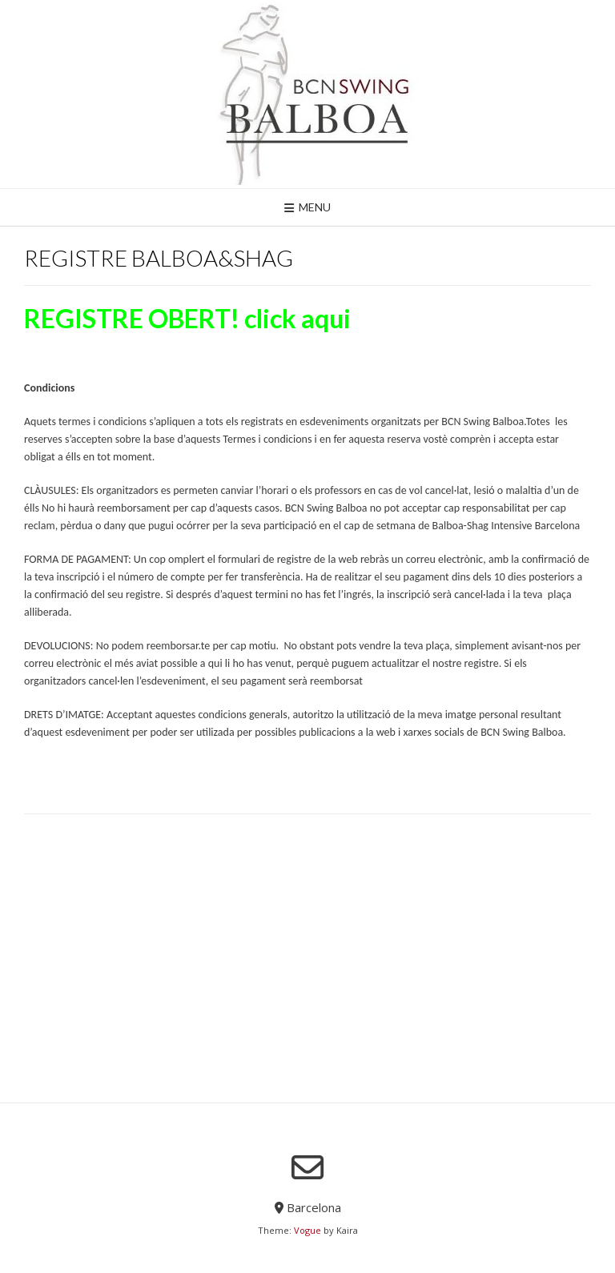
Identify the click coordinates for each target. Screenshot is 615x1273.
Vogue (307, 1230)
